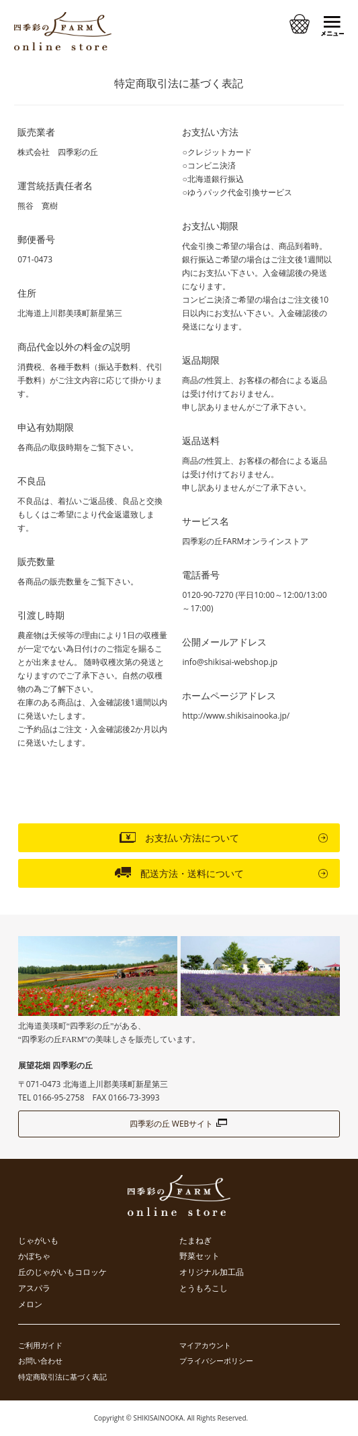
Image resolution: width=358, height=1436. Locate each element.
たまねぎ (195, 1240)
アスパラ (34, 1288)
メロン (30, 1304)
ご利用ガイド (40, 1345)
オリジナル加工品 (211, 1272)
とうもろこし (203, 1288)
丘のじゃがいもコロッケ (62, 1272)
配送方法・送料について (179, 872)
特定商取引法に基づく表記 (62, 1377)
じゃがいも (38, 1240)
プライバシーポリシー (216, 1360)
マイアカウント (205, 1345)
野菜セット (199, 1256)
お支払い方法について (179, 836)
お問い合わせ (40, 1360)
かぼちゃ (34, 1256)
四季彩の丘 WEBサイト (179, 1123)
